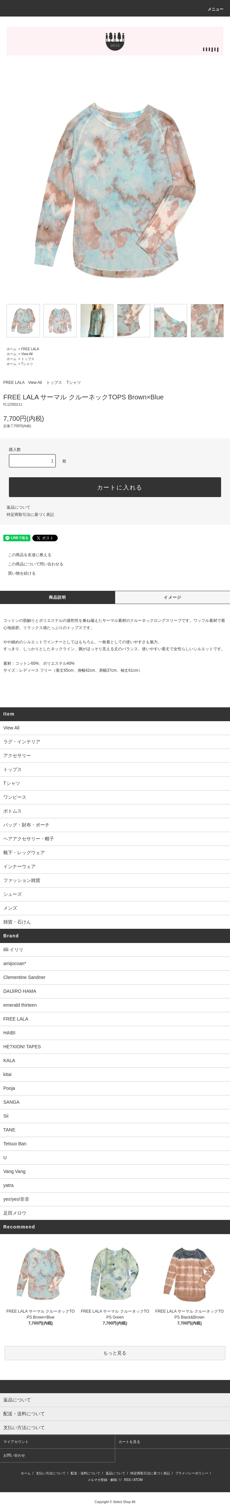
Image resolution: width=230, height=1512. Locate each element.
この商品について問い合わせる (31, 564)
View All (27, 354)
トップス (27, 359)
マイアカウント (16, 1442)
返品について (18, 507)
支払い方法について (51, 1473)
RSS (127, 1480)
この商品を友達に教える (25, 555)
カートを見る (129, 1442)
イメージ (172, 597)
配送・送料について (85, 1473)
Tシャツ (27, 364)
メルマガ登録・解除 (102, 1480)
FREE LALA (30, 349)
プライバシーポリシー (191, 1473)
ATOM (138, 1480)
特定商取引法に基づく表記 (30, 514)
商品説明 (57, 597)
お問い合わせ (14, 1455)
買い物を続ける (18, 573)
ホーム (11, 349)
